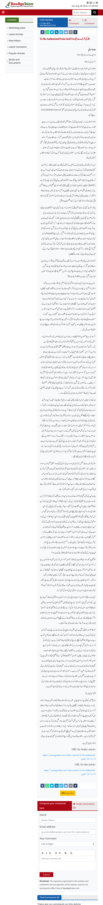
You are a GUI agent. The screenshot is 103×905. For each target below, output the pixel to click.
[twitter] (52, 32)
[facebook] (43, 32)
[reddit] (66, 32)
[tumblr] (75, 32)
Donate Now (68, 793)
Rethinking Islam (17, 27)
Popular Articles (17, 53)
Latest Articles (16, 34)
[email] (71, 32)
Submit (46, 874)
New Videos (15, 40)
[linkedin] (57, 32)
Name (43, 814)
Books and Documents (15, 61)
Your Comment (48, 838)
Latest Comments (18, 46)
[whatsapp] (47, 32)
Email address (48, 826)
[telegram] (61, 32)
